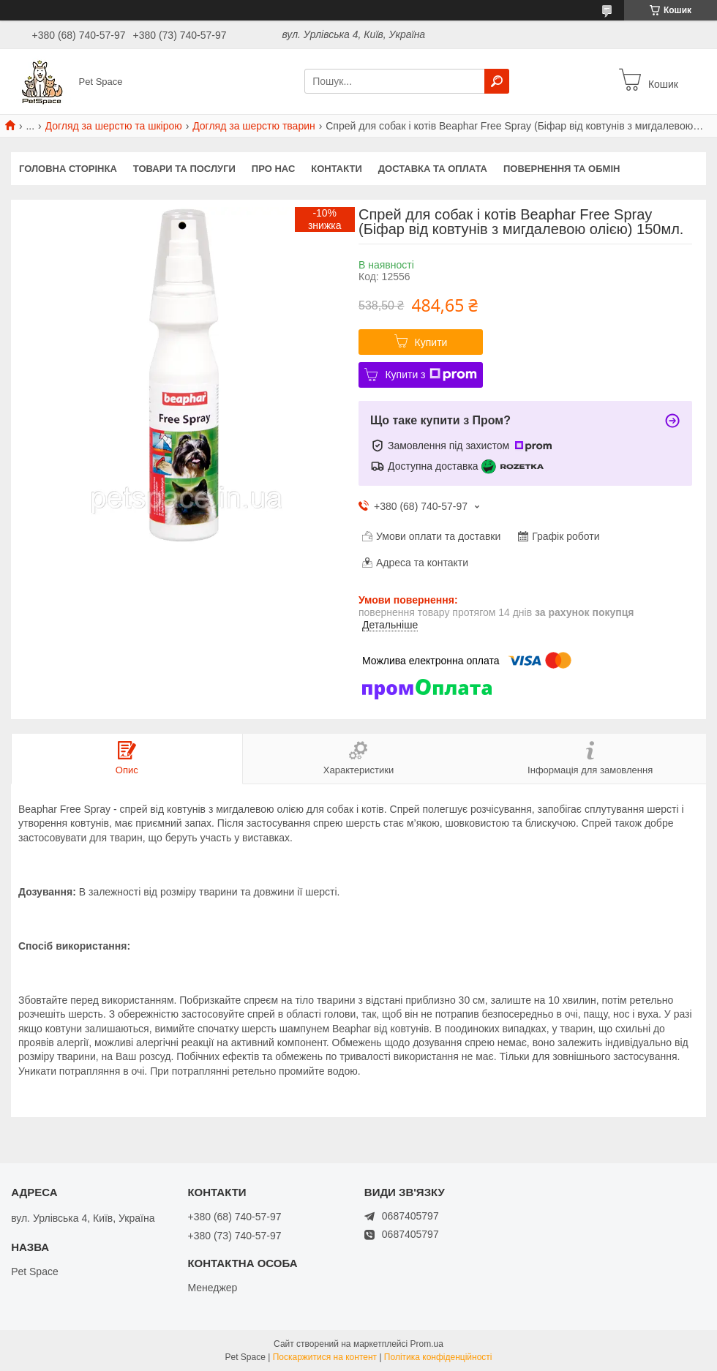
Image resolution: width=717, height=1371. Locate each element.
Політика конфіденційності (438, 1357)
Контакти (336, 168)
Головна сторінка (68, 168)
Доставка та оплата (432, 168)
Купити (431, 342)
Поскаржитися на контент (325, 1357)
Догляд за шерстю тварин (253, 126)
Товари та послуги (184, 168)
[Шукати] (496, 81)
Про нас (273, 168)
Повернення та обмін (561, 168)
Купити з (430, 374)
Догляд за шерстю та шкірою (113, 126)
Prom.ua (426, 1344)
